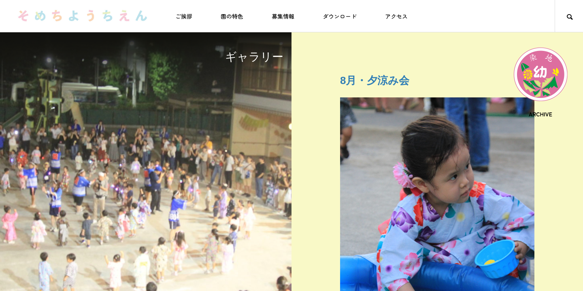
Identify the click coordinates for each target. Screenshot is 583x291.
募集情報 (283, 16)
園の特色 (232, 16)
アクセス (396, 16)
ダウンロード (340, 16)
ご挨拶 (183, 16)
